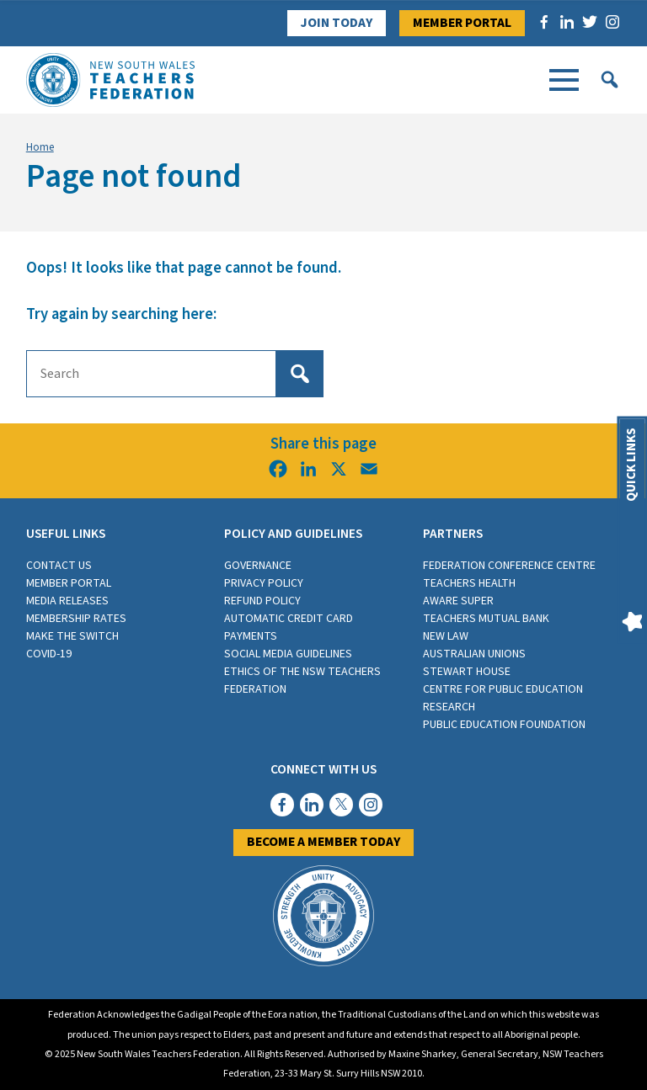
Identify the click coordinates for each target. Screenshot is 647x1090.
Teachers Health (469, 583)
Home (40, 147)
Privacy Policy (263, 583)
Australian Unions (474, 654)
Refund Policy (262, 601)
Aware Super (458, 601)
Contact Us (59, 565)
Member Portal (462, 22)
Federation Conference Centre (509, 565)
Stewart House (467, 671)
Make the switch (72, 636)
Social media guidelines (288, 654)
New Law (445, 636)
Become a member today (323, 841)
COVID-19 (49, 654)
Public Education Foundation (504, 724)
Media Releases (67, 601)
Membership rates (76, 618)
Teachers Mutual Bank (486, 618)
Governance (257, 565)
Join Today (336, 22)
